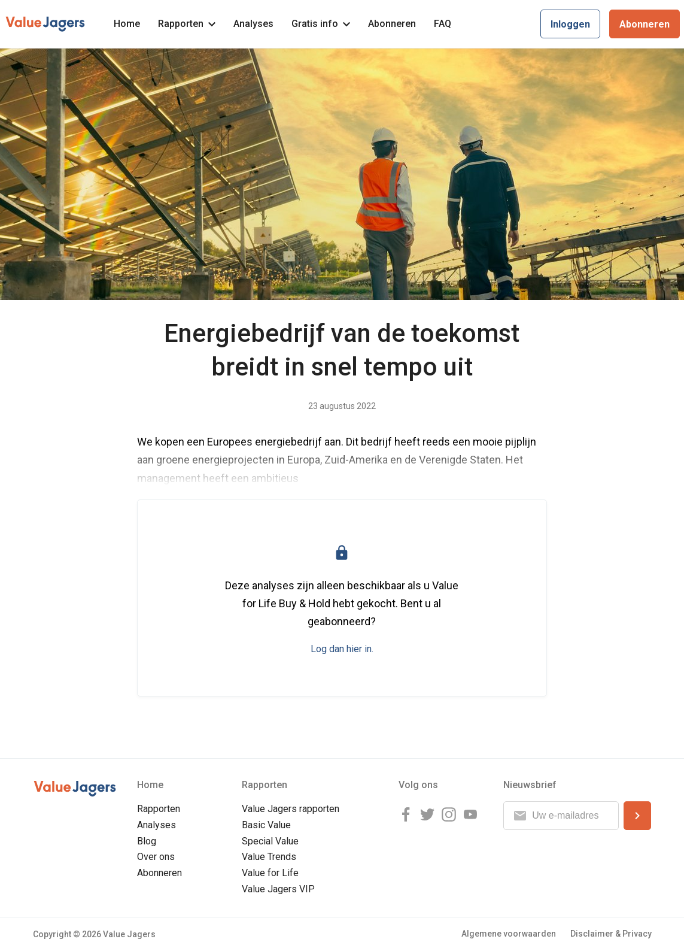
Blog (146, 841)
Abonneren (392, 23)
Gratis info (320, 23)
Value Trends (269, 856)
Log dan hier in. (342, 649)
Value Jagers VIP (278, 889)
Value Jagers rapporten (290, 808)
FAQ (442, 23)
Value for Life (270, 873)
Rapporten (186, 23)
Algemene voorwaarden (508, 933)
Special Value (270, 841)
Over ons (156, 856)
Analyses (253, 23)
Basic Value (266, 825)
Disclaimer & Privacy (611, 933)
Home (127, 23)
